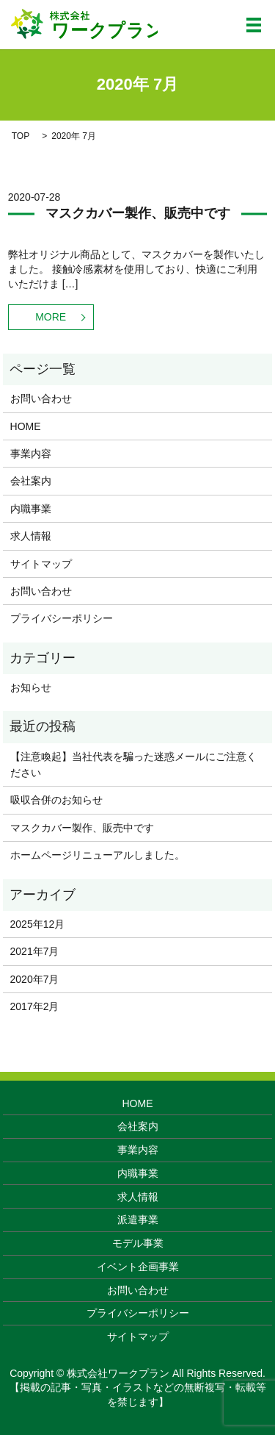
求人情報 (30, 536)
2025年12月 (37, 924)
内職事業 (30, 509)
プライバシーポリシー (61, 618)
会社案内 (30, 481)
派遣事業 (137, 1219)
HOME (25, 426)
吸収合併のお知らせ (56, 800)
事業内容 (30, 453)
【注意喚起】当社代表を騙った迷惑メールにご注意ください (133, 765)
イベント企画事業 (138, 1267)
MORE (50, 317)
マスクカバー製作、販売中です (137, 213)
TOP (20, 136)
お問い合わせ (41, 398)
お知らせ (30, 687)
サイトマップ (41, 564)
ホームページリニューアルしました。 (97, 855)
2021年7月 (34, 951)
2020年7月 (34, 979)
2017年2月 (34, 1006)
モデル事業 (138, 1243)
